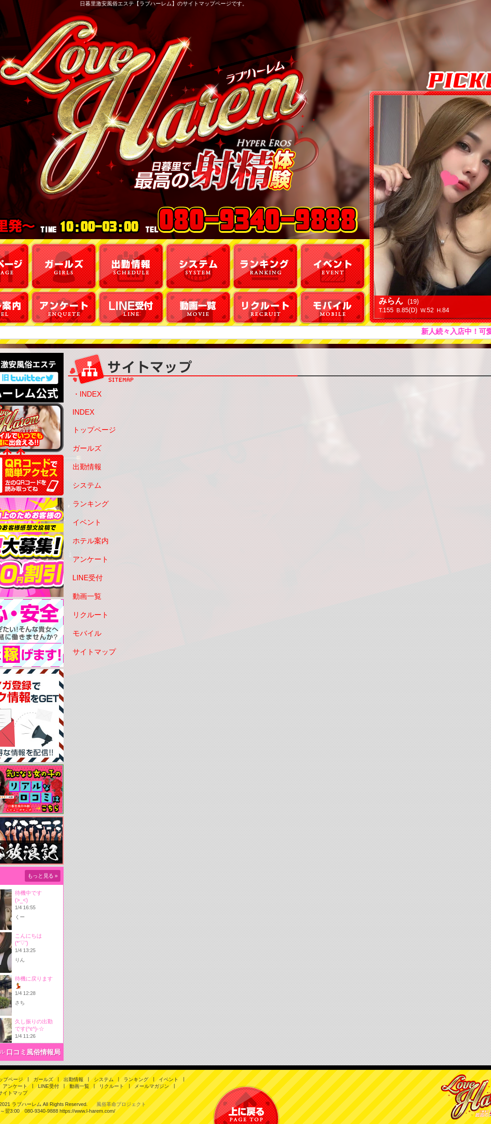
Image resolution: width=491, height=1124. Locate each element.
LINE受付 (88, 578)
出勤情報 (87, 467)
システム (87, 485)
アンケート (91, 559)
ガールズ (87, 448)
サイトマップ (94, 652)
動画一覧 (87, 596)
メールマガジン (151, 1086)
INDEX (84, 412)
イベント (87, 522)
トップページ (94, 430)
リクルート (91, 615)
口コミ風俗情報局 (33, 1052)
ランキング (91, 504)
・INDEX (87, 394)
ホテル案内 (91, 541)
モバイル (87, 633)
